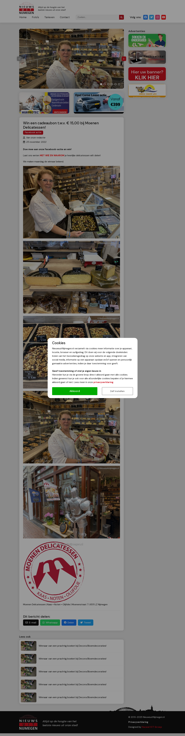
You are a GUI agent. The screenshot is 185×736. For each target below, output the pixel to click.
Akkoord (75, 391)
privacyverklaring (103, 382)
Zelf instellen (117, 391)
